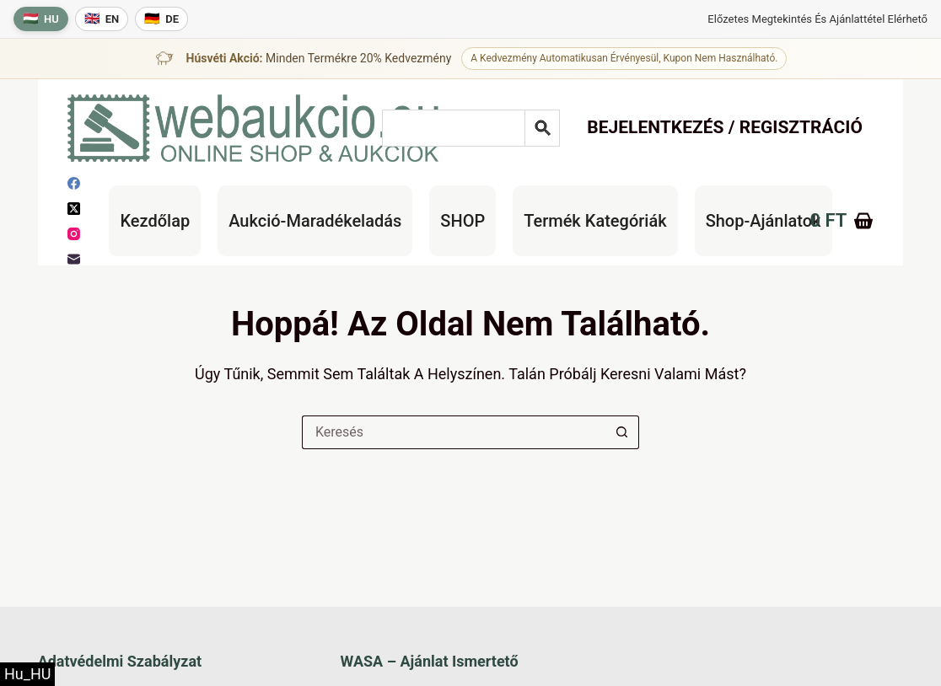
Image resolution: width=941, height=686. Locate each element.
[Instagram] (73, 234)
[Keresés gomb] (622, 432)
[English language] (102, 19)
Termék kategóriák (595, 221)
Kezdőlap (155, 221)
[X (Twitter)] (73, 208)
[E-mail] (73, 259)
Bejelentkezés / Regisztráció (725, 127)
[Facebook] (73, 183)
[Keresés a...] (453, 432)
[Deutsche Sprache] (161, 19)
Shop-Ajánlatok (763, 221)
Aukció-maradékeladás (315, 221)
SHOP (462, 221)
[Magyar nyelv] (40, 19)
